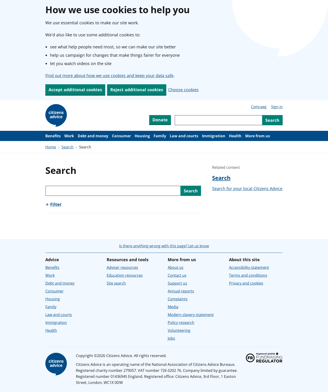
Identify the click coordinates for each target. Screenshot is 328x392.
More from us (257, 135)
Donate (160, 119)
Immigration (213, 135)
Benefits (53, 135)
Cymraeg (258, 106)
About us (175, 267)
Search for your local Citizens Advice (247, 188)
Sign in (277, 106)
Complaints (178, 298)
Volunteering (179, 330)
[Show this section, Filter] (53, 204)
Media (173, 306)
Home (50, 147)
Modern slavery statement (191, 314)
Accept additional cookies (75, 89)
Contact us (177, 275)
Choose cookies (183, 89)
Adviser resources (122, 267)
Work (69, 135)
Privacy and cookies (246, 283)
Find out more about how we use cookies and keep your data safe (109, 75)
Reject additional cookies (136, 89)
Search (68, 147)
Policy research (181, 322)
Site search (116, 283)
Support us (177, 283)
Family (160, 135)
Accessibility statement (249, 267)
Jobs (171, 338)
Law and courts (184, 135)
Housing (142, 135)
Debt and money (93, 135)
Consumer (121, 135)
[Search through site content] (218, 120)
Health (235, 135)
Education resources (125, 275)
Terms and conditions (248, 275)
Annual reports (181, 291)
